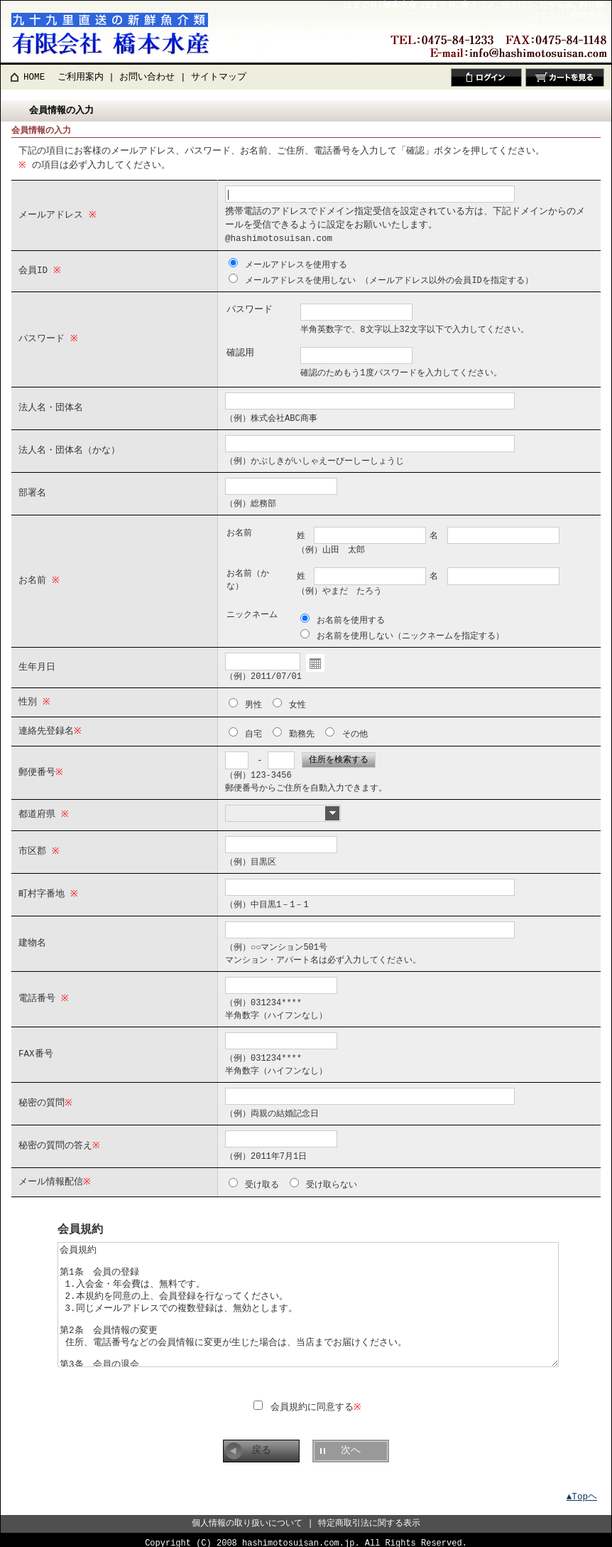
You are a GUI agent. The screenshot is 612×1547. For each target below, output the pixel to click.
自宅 (253, 729)
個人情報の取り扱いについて (247, 1515)
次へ (351, 1443)
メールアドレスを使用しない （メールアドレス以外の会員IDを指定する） (389, 278)
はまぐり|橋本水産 (567, 15)
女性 (297, 701)
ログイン (486, 77)
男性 (253, 701)
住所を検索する (338, 755)
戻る (261, 1443)
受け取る (262, 1178)
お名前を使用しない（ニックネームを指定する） (410, 632)
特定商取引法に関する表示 (369, 1515)
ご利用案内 (81, 77)
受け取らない (331, 1178)
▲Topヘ (582, 1489)
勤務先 (302, 729)
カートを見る (564, 77)
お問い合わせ (147, 77)
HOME (34, 77)
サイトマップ (218, 77)
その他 (355, 729)
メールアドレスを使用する (296, 263)
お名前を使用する (351, 617)
